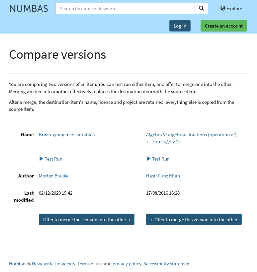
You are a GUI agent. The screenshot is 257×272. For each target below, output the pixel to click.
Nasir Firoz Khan (163, 175)
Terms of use (90, 263)
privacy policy (127, 263)
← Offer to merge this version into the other (193, 219)
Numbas (17, 263)
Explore (231, 8)
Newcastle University (53, 263)
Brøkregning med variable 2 (67, 134)
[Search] (201, 8)
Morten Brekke (53, 175)
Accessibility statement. (167, 263)
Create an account (224, 26)
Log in (180, 26)
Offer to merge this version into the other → (86, 219)
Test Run (50, 159)
